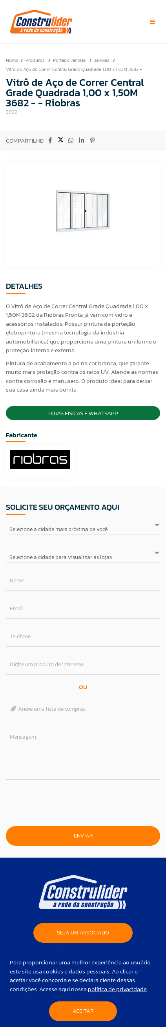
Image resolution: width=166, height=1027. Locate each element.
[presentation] (83, 802)
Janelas (102, 60)
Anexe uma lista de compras (48, 709)
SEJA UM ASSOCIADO (83, 933)
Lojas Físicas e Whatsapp (83, 413)
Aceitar (83, 1011)
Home (12, 60)
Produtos (36, 60)
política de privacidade (117, 989)
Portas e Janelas (70, 60)
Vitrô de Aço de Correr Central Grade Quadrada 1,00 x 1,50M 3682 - (74, 69)
